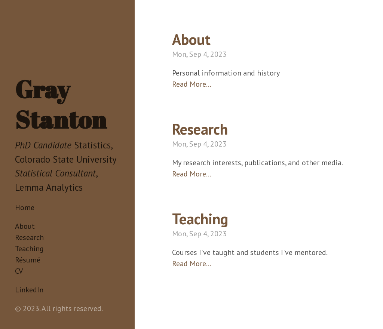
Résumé (27, 260)
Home (24, 207)
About (25, 226)
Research (29, 237)
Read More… (191, 84)
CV (19, 271)
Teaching (29, 248)
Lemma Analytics (49, 187)
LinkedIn (29, 290)
